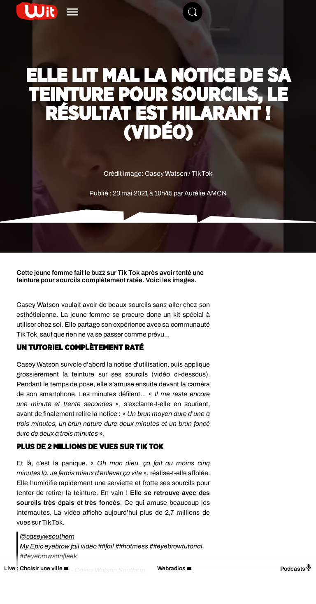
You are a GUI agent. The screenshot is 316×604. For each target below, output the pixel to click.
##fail (106, 546)
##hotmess (131, 546)
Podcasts (296, 568)
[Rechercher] (192, 12)
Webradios (171, 568)
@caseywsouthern (47, 536)
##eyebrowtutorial (175, 546)
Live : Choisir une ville (33, 568)
